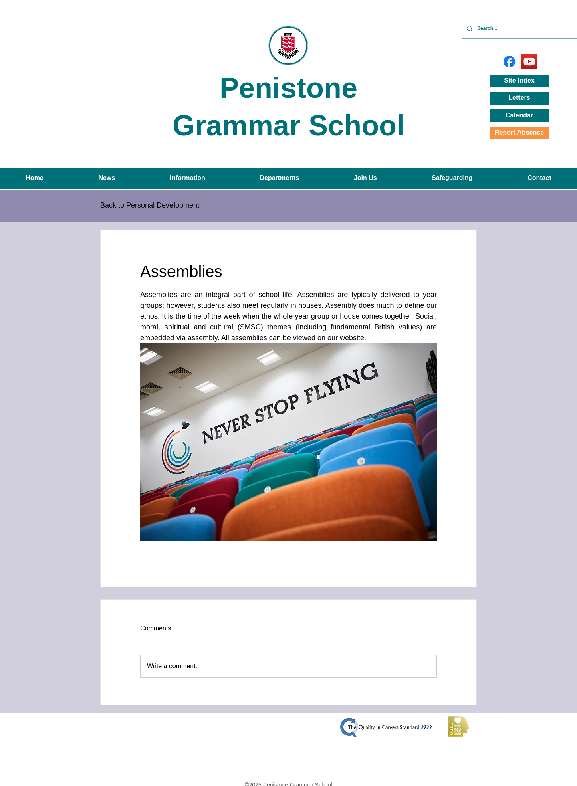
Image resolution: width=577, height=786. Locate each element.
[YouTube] (529, 61)
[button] (107, 178)
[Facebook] (509, 61)
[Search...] (518, 28)
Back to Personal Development (149, 205)
